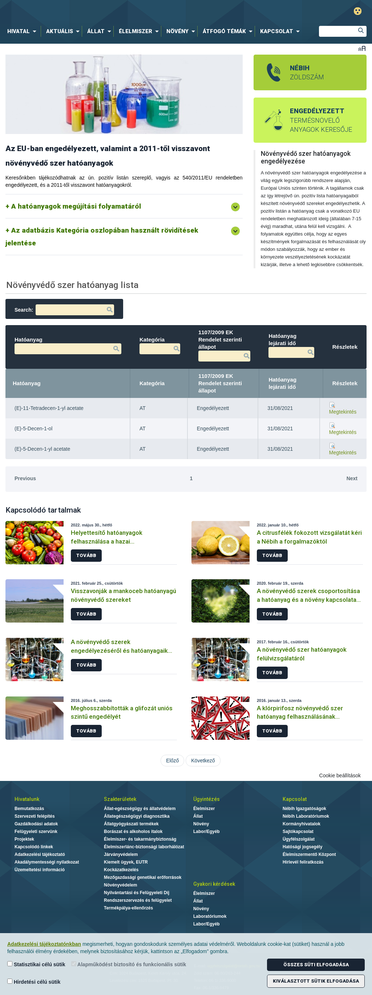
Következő (203, 760)
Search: (64, 309)
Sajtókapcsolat (298, 831)
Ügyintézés (206, 799)
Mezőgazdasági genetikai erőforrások (142, 877)
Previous (25, 478)
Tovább (86, 555)
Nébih (112, 11)
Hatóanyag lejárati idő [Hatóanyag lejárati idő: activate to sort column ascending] (282, 383)
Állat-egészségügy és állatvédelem (139, 808)
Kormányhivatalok (301, 823)
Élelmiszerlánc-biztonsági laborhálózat (144, 846)
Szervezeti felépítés (35, 816)
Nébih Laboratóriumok (306, 816)
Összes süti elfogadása (316, 964)
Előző (172, 760)
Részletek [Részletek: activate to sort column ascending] (344, 383)
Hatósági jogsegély (302, 846)
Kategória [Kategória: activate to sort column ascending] (152, 383)
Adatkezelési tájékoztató (40, 854)
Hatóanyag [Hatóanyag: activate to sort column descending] (27, 383)
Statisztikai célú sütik (36, 964)
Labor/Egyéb (206, 831)
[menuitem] (23, 31)
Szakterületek (120, 799)
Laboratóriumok (209, 916)
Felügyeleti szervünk (36, 831)
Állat (198, 816)
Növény (201, 823)
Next (352, 478)
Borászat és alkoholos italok (133, 831)
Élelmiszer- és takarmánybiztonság (140, 839)
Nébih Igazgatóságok (304, 808)
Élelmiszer (204, 808)
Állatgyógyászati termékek (131, 823)
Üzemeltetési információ (40, 869)
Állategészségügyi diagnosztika (137, 816)
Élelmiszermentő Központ (309, 854)
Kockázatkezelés (121, 869)
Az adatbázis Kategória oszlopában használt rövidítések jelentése (101, 236)
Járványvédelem (121, 854)
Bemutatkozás (29, 808)
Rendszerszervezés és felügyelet (138, 900)
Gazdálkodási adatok (36, 823)
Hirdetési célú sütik (33, 982)
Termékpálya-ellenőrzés (128, 908)
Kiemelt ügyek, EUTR (126, 862)
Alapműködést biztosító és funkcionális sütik (128, 964)
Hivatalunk (27, 799)
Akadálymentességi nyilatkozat (47, 862)
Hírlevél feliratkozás (303, 862)
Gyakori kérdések (214, 884)
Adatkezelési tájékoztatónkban (44, 944)
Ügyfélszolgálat (299, 839)
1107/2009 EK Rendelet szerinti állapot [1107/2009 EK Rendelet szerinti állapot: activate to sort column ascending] (220, 383)
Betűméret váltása (362, 48)
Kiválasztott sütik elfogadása (316, 981)
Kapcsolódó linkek (34, 846)
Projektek (24, 839)
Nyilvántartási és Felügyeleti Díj (136, 892)
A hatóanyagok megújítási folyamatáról (76, 206)
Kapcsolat (295, 799)
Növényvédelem (120, 885)
